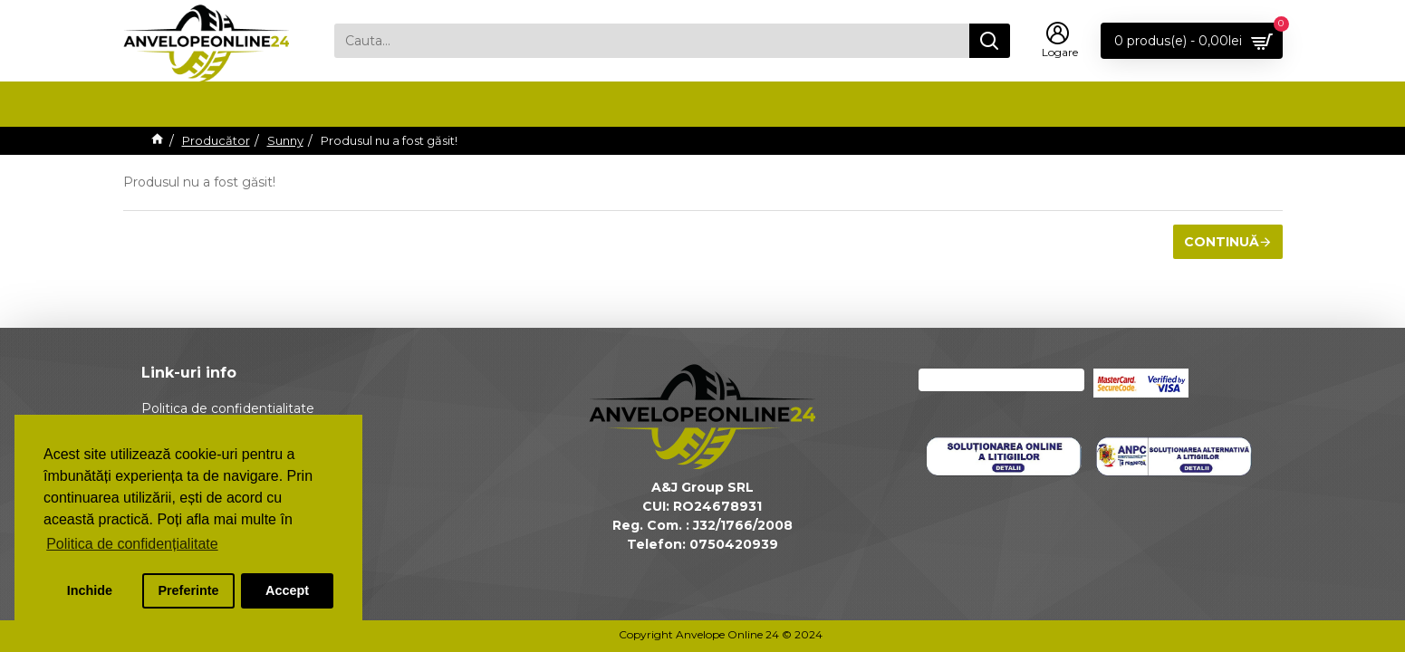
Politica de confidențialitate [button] (131, 543)
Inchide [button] (89, 590)
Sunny (285, 140)
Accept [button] (287, 590)
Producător (216, 140)
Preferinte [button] (188, 590)
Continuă (1221, 242)
